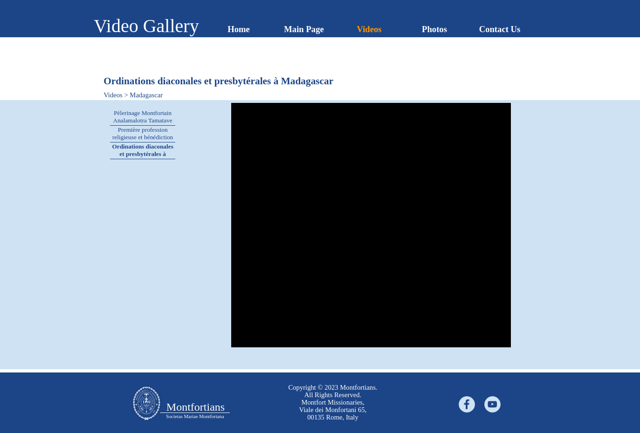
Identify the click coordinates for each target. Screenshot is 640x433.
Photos (434, 29)
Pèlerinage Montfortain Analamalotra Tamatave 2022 (142, 120)
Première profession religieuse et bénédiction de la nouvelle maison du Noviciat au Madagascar (143, 141)
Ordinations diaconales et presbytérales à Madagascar (142, 154)
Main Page (304, 29)
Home (238, 29)
